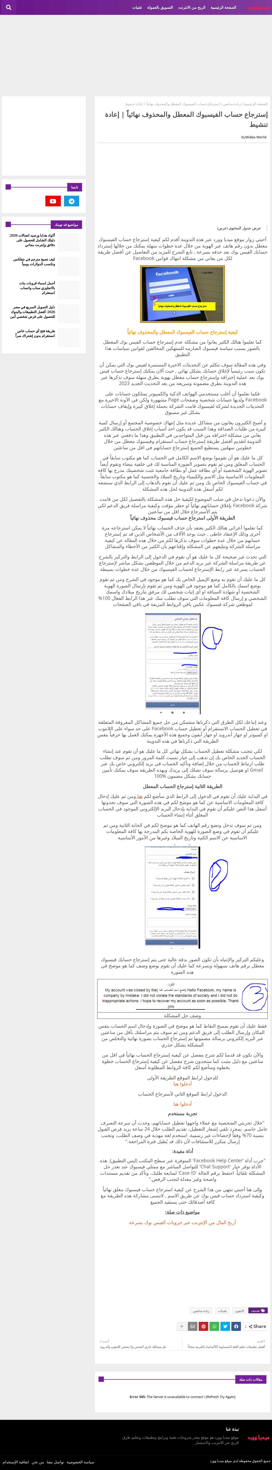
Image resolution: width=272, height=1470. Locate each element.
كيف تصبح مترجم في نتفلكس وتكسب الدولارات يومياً (34, 261)
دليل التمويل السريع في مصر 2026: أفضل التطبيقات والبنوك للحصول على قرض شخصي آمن (32, 312)
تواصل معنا (55, 1461)
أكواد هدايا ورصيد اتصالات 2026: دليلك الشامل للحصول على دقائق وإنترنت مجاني (32, 240)
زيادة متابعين (232, 103)
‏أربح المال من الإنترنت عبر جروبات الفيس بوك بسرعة (182, 1222)
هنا (139, 796)
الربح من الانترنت (191, 7)
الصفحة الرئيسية (223, 7)
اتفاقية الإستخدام (16, 1461)
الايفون (239, 1311)
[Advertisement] (136, 55)
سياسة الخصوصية (80, 1461)
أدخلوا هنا (182, 1083)
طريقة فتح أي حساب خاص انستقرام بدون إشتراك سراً (35, 333)
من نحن (38, 1461)
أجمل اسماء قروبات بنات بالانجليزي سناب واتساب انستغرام (37, 288)
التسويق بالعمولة (160, 7)
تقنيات (137, 7)
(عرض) (222, 228)
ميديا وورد (217, 1460)
